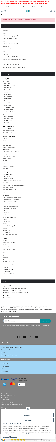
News (4, 33)
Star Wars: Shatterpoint (10, 189)
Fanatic (6, 219)
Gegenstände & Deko (10, 202)
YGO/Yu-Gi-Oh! (7, 158)
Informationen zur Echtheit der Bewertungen (42, 440)
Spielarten (6, 81)
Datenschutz (13, 437)
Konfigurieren (28, 420)
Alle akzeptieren (28, 415)
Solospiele (7, 103)
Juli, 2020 (6, 295)
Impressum (6, 437)
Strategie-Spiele (9, 107)
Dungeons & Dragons (9, 166)
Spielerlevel (6, 114)
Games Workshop (8, 174)
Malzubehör (7, 204)
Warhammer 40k (9, 178)
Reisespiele (7, 101)
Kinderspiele (8, 122)
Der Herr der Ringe (8, 130)
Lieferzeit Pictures (8, 298)
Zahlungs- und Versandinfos (11, 44)
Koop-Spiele (7, 94)
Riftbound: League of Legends (11, 151)
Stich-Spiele (7, 105)
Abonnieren (45, 321)
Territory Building (9, 112)
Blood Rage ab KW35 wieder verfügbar (14, 288)
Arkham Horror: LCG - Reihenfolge (13, 57)
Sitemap (5, 30)
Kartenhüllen (6, 232)
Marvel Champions (8, 133)
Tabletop (5, 257)
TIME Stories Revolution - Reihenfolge (14, 67)
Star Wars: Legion (8, 187)
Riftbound (6, 247)
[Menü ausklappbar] (1, 11)
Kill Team (7, 176)
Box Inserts (6, 215)
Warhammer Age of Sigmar (12, 180)
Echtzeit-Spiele (8, 87)
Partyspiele (7, 98)
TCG (4, 259)
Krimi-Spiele (8, 96)
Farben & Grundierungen (10, 217)
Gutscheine (6, 271)
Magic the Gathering (9, 242)
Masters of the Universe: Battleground (14, 185)
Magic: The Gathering (9, 147)
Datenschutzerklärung (26, 433)
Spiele (6, 210)
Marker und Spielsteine (11, 206)
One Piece (6, 149)
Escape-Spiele (8, 92)
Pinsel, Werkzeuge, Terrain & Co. (12, 226)
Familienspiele (8, 118)
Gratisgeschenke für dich (10, 38)
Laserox (5, 223)
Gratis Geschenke (8, 274)
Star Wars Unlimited (9, 156)
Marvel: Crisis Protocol (9, 183)
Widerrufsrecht (7, 49)
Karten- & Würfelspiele (10, 265)
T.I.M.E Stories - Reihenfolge (11, 64)
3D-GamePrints (7, 195)
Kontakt (5, 41)
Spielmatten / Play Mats (10, 234)
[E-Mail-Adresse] (21, 321)
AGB (4, 51)
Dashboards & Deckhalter (11, 199)
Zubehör (5, 160)
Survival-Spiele (8, 109)
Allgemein (6, 212)
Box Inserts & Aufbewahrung (12, 197)
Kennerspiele (8, 120)
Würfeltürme (6, 230)
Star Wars (5, 168)
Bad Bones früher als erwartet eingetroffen (16, 292)
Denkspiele (6, 267)
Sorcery (5, 154)
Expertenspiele (8, 116)
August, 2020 (7, 286)
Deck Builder (8, 83)
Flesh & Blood (7, 145)
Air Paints (7, 221)
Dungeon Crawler (9, 85)
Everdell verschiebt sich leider (12, 290)
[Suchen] (5, 11)
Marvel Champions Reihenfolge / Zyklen (14, 59)
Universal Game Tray (10, 208)
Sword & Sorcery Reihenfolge (11, 62)
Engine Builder (8, 90)
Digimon (5, 141)
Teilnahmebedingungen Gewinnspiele (14, 36)
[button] (51, 11)
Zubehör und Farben (9, 261)
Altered (5, 138)
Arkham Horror (7, 128)
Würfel (5, 228)
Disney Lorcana (7, 143)
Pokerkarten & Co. (8, 269)
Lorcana (5, 240)
